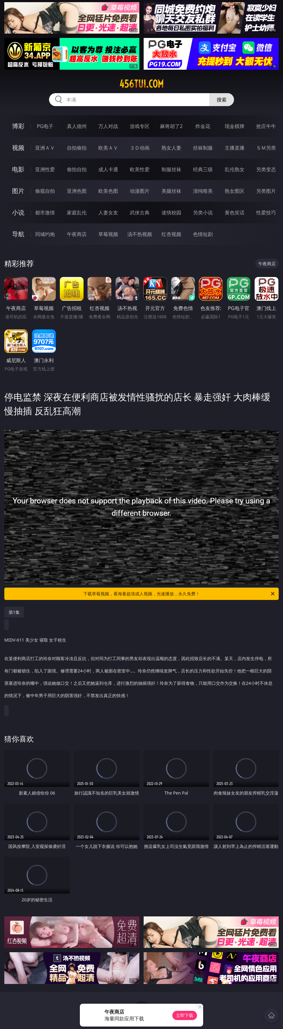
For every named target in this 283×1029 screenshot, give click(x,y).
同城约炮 (45, 234)
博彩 (18, 126)
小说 (18, 212)
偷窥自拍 (45, 191)
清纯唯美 (203, 191)
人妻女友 (108, 212)
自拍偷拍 (77, 147)
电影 (18, 169)
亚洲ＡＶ (45, 147)
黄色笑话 (234, 212)
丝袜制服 (203, 147)
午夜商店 (77, 234)
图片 (18, 191)
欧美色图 (108, 191)
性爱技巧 (266, 212)
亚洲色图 (77, 191)
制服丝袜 (171, 169)
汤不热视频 (139, 234)
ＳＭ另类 (266, 147)
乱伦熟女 (234, 169)
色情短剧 (203, 234)
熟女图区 (234, 191)
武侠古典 (140, 212)
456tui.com (141, 84)
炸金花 (202, 126)
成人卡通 (108, 169)
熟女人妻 (171, 147)
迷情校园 (171, 212)
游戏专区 (140, 126)
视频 (18, 147)
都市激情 (45, 212)
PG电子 (45, 126)
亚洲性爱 (45, 169)
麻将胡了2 (171, 126)
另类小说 (203, 212)
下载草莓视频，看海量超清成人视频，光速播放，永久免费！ (179, 593)
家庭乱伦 (77, 212)
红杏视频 (171, 234)
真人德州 (77, 126)
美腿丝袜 (171, 191)
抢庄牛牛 (266, 126)
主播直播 (234, 147)
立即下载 (184, 1015)
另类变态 (266, 169)
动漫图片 (140, 191)
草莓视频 (108, 234)
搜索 (222, 99)
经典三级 (203, 169)
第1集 (14, 612)
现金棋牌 (234, 126)
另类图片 (266, 191)
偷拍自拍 (77, 169)
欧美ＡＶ (108, 147)
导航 (18, 234)
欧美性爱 (140, 169)
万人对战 (108, 126)
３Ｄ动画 (140, 147)
